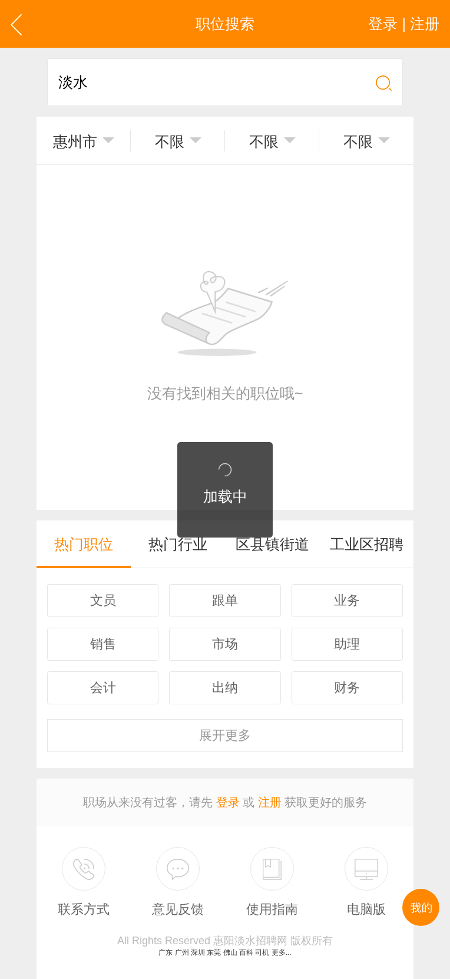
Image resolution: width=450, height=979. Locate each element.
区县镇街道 (272, 544)
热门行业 (177, 544)
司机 (262, 952)
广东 (165, 952)
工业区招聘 (366, 544)
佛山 (230, 952)
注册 (270, 802)
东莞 (214, 952)
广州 (182, 952)
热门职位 (83, 544)
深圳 (198, 952)
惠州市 (75, 141)
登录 (228, 802)
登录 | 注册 (403, 23)
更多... (282, 952)
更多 (225, 735)
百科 (246, 952)
